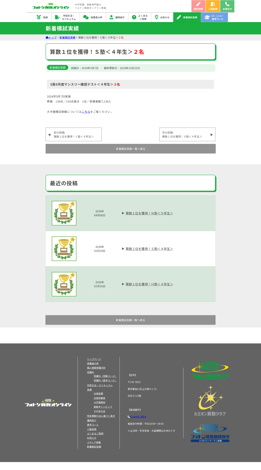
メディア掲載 (94, 442)
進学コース (93, 424)
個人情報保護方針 (96, 367)
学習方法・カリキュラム (69, 17)
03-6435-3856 (138, 416)
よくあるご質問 (143, 17)
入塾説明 (213, 8)
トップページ (94, 359)
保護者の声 (96, 17)
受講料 (90, 372)
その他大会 (99, 411)
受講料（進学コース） (105, 380)
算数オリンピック (103, 406)
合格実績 (98, 393)
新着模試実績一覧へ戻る (130, 149)
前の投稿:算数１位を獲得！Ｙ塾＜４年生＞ (74, 134)
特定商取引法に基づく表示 (101, 416)
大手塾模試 (99, 402)
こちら (86, 112)
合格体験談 (99, 398)
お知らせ (165, 17)
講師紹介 (120, 17)
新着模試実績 (190, 17)
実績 (45, 17)
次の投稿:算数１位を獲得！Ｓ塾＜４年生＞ (182, 134)
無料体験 (198, 8)
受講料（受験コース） (105, 376)
